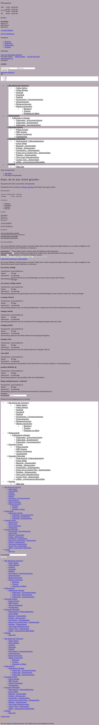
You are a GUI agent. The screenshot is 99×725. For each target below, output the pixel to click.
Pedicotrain (8, 43)
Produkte (8, 47)
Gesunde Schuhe (10, 520)
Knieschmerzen (13, 500)
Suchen (4, 557)
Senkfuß (11, 493)
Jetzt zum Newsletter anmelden (11, 55)
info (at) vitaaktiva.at (7, 34)
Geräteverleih (9, 45)
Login (2, 716)
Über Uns (7, 208)
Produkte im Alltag (18, 509)
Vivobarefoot (12, 527)
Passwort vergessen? (8, 72)
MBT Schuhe (12, 524)
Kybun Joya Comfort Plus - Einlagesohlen (22, 540)
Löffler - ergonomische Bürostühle (19, 548)
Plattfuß (11, 496)
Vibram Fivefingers (14, 526)
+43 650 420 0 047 (33, 56)
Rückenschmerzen (14, 502)
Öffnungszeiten (20, 56)
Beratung (8, 41)
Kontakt (7, 549)
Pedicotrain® (9, 511)
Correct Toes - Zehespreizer (17, 546)
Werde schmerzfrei (14, 504)
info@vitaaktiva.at (7, 58)
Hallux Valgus (12, 489)
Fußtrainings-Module (15, 513)
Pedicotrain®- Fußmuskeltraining (19, 531)
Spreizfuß (11, 494)
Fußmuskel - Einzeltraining (21, 516)
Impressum (4, 236)
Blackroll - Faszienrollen (16, 535)
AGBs (16, 236)
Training (15, 507)
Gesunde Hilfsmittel (11, 529)
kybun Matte (12, 533)
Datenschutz (11, 236)
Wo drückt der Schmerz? (13, 487)
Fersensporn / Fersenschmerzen (19, 498)
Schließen (4, 393)
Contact (7, 716)
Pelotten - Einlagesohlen (16, 542)
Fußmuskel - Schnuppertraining (22, 515)
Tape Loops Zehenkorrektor (17, 544)
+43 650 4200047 (7, 30)
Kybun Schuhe (13, 522)
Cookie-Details (22, 259)
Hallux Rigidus (13, 491)
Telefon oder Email (28, 187)
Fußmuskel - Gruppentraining (22, 518)
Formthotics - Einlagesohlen (17, 538)
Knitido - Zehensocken (16, 537)
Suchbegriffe (5, 395)
